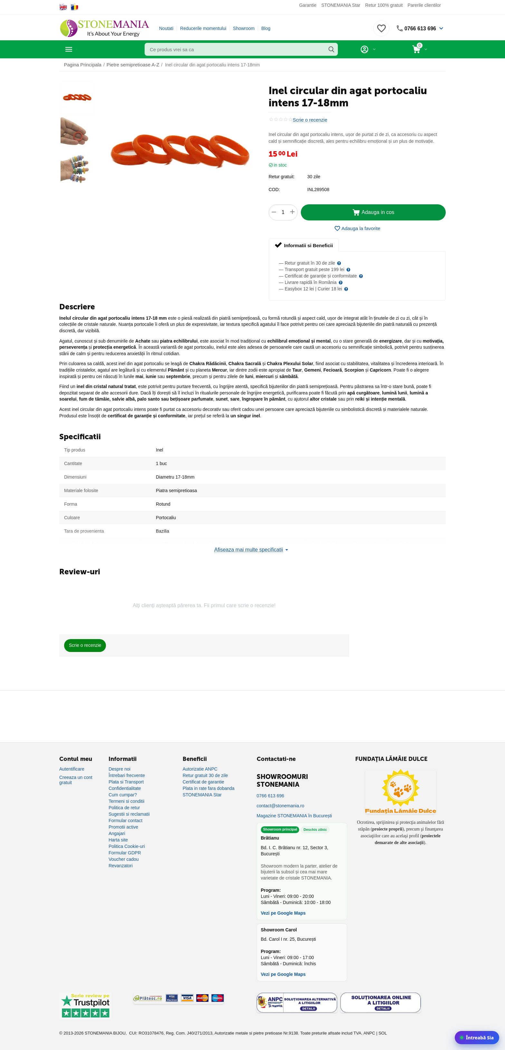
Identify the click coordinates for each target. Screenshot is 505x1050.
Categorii (88, 49)
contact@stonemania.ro (280, 805)
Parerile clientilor (424, 5)
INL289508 (318, 189)
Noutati (166, 28)
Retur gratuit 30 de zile (205, 775)
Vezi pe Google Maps (283, 912)
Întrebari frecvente (127, 775)
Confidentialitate (125, 788)
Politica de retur (124, 807)
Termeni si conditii (126, 800)
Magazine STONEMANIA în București (294, 815)
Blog (265, 28)
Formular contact (125, 820)
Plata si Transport (126, 781)
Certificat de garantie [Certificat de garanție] (203, 781)
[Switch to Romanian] (75, 7)
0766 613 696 (418, 28)
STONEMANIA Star (340, 5)
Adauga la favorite (357, 228)
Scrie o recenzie (309, 119)
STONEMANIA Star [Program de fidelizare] (202, 794)
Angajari (117, 833)
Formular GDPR (125, 852)
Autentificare (71, 768)
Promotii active (123, 826)
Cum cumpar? (123, 794)
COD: (274, 189)
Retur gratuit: (282, 176)
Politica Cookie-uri (127, 846)
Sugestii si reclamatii (129, 813)
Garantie (308, 5)
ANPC (369, 1032)
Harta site (118, 839)
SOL (382, 1032)
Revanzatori (121, 865)
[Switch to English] (63, 7)
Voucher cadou (123, 858)
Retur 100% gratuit (384, 5)
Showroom (244, 28)
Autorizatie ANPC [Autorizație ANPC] (200, 768)
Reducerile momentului (203, 28)
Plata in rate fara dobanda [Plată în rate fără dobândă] (208, 788)
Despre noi (119, 768)
